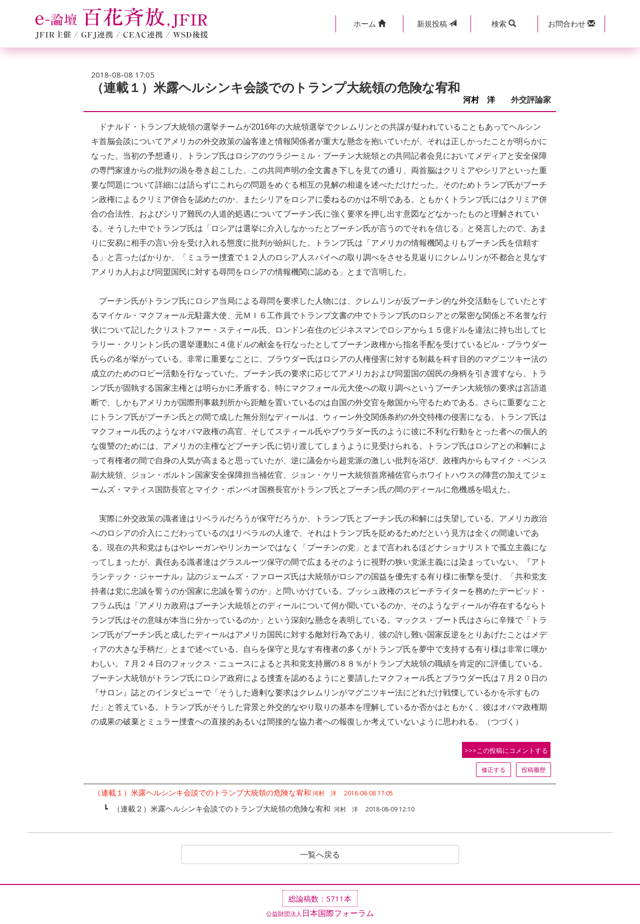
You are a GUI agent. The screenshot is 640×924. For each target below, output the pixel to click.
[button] (369, 24)
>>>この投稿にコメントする (506, 750)
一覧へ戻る (320, 854)
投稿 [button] (436, 24)
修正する (494, 769)
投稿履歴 (534, 769)
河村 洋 (483, 100)
